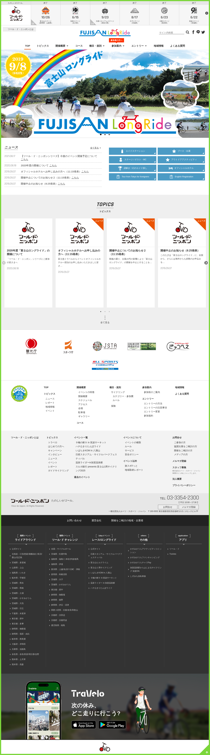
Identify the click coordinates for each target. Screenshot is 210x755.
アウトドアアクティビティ (181, 161)
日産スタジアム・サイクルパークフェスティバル (106, 557)
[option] (28, 263)
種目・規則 (95, 46)
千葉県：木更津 (19, 614)
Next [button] (206, 264)
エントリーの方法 (153, 404)
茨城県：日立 (18, 609)
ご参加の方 (180, 443)
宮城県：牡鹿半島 (59, 555)
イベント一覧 (81, 438)
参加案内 (116, 46)
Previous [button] (4, 264)
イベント (50, 411)
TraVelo (172, 555)
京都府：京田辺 (58, 616)
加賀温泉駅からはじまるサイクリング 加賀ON (146, 570)
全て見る (94, 149)
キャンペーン (55, 451)
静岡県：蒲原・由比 (21, 635)
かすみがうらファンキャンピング (145, 558)
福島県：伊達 (57, 565)
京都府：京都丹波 (59, 621)
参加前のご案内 (152, 393)
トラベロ (52, 443)
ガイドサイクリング (58, 471)
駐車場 (81, 413)
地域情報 (159, 46)
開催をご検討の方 (183, 451)
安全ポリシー (132, 455)
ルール (116, 401)
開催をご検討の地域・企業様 (127, 521)
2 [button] (105, 312)
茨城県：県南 (18, 589)
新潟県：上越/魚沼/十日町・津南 (65, 570)
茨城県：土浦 (18, 594)
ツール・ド (174, 550)
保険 (113, 406)
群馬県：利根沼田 (59, 575)
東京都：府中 (18, 619)
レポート (50, 403)
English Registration (181, 178)
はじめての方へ (56, 447)
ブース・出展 (181, 152)
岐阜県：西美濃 (19, 640)
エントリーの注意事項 (155, 408)
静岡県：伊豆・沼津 (60, 606)
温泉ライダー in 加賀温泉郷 (103, 584)
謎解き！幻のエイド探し (132, 169)
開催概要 (60, 46)
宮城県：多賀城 (19, 563)
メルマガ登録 (179, 461)
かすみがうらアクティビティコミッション (146, 551)
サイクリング (118, 393)
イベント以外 (130, 461)
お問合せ (177, 438)
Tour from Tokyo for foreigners (132, 178)
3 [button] (109, 312)
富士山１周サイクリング (101, 568)
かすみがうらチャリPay (140, 563)
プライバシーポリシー (183, 486)
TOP (27, 46)
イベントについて (132, 438)
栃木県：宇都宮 (19, 579)
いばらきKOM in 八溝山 (88, 451)
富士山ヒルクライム (99, 563)
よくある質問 (177, 46)
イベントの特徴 (86, 393)
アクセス (82, 405)
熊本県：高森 (18, 665)
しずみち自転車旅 (138, 577)
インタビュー (55, 455)
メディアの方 (181, 455)
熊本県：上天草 (19, 660)
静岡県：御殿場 (19, 630)
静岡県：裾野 (57, 601)
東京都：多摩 (18, 625)
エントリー (137, 46)
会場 (80, 409)
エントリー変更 (152, 412)
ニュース (50, 399)
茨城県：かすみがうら (22, 599)
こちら (24, 160)
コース (79, 46)
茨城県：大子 (57, 580)
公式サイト (17, 550)
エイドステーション (133, 152)
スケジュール (85, 401)
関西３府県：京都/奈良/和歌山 (64, 611)
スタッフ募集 (179, 468)
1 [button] (100, 312)
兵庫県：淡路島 (19, 650)
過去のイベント (82, 478)
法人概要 (177, 479)
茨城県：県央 (18, 584)
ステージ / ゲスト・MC (132, 161)
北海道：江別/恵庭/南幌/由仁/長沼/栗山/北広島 (27, 557)
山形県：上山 (18, 568)
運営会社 (96, 521)
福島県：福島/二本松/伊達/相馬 (64, 560)
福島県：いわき (19, 574)
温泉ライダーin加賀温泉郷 (89, 463)
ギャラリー (84, 417)
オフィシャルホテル (181, 169)
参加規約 (148, 416)
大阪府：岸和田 (19, 645)
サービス (129, 451)
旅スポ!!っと (131, 466)
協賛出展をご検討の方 (185, 447)
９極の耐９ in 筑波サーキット (91, 443)
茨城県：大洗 (18, 604)
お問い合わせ (74, 521)
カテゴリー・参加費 (123, 397)
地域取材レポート (134, 470)
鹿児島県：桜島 (58, 626)
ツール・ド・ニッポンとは (20, 30)
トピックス (43, 46)
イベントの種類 (133, 443)
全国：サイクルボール (61, 550)
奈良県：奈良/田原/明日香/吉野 (25, 655)
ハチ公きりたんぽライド (88, 447)
